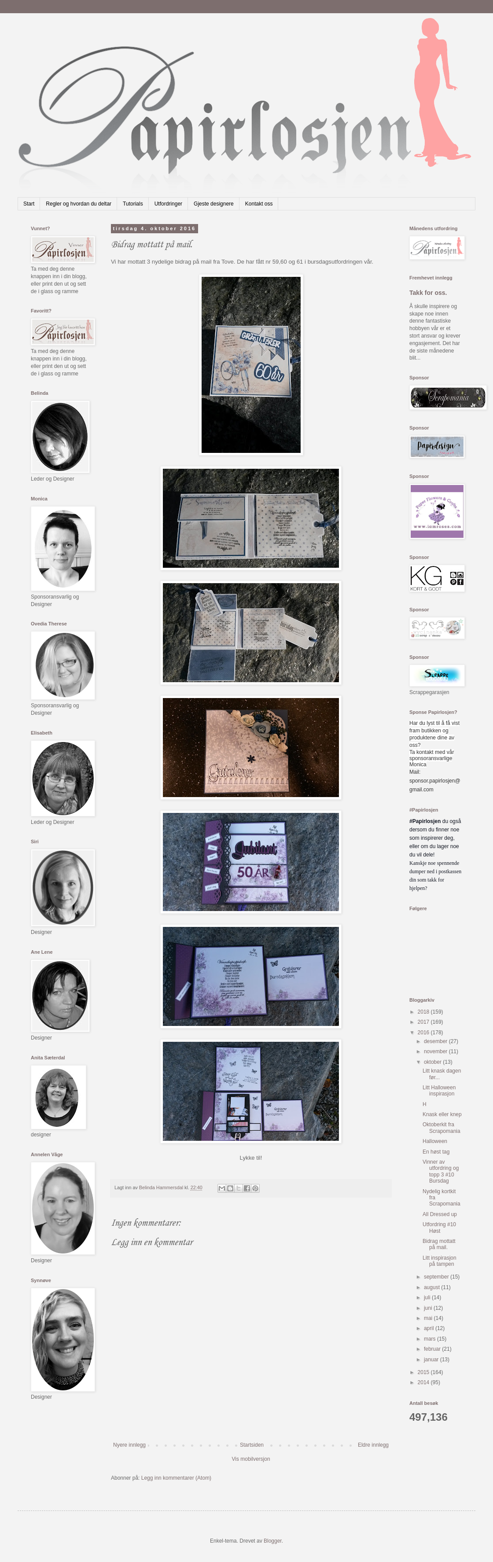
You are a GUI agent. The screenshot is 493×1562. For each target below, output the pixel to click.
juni (429, 1308)
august (432, 1287)
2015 (424, 1372)
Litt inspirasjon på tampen (439, 1261)
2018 (424, 1012)
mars (430, 1339)
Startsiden (252, 1445)
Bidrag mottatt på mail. (439, 1244)
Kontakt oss (259, 204)
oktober (433, 1062)
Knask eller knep (442, 1114)
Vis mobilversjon (251, 1459)
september (437, 1277)
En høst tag (436, 1152)
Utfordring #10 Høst (439, 1227)
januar (432, 1359)
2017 (424, 1022)
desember (436, 1041)
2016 (424, 1032)
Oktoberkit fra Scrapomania (441, 1127)
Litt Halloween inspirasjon (439, 1090)
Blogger (273, 1541)
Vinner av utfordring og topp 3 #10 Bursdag (441, 1171)
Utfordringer (168, 204)
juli (428, 1297)
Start (28, 204)
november (436, 1051)
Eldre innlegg (373, 1445)
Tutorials (133, 204)
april (429, 1328)
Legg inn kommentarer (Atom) (176, 1478)
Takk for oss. (428, 292)
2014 (424, 1382)
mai (429, 1318)
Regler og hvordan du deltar (78, 204)
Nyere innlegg (129, 1445)
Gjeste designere (214, 204)
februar (433, 1349)
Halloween (435, 1141)
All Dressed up (440, 1214)
